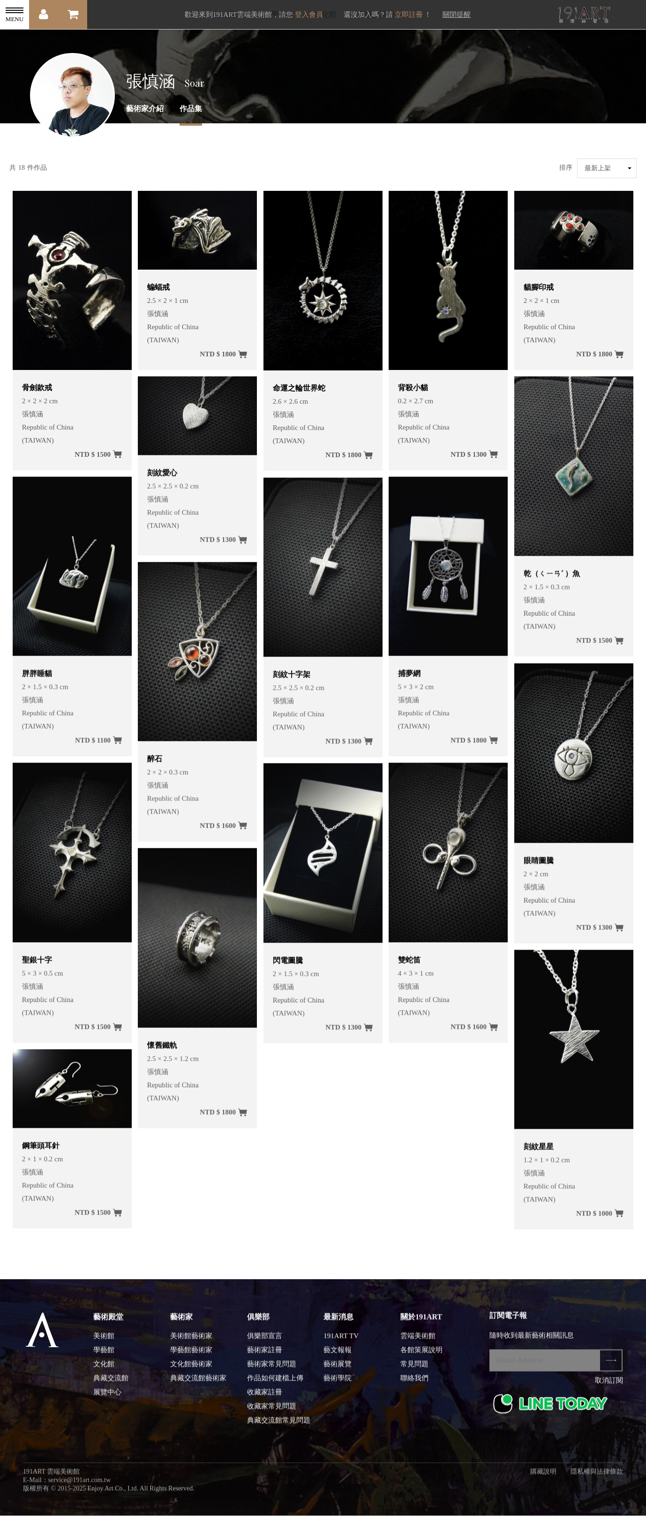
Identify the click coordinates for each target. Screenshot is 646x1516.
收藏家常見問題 (271, 1412)
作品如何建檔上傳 (275, 1384)
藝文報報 (337, 1355)
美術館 (103, 1341)
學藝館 (103, 1355)
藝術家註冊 (264, 1355)
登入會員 (309, 14)
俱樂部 (258, 1323)
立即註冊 (409, 14)
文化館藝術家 (191, 1369)
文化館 (103, 1369)
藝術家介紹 (145, 109)
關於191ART (421, 1323)
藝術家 (181, 1323)
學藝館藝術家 (191, 1355)
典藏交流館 (110, 1384)
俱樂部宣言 (264, 1341)
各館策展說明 (421, 1355)
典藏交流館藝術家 (198, 1384)
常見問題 (414, 1369)
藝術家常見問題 (271, 1369)
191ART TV (341, 1341)
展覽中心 (107, 1398)
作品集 (191, 109)
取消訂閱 (609, 1386)
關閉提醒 (457, 14)
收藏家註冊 (264, 1398)
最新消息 (338, 1323)
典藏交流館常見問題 (278, 1426)
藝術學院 (337, 1384)
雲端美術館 (418, 1341)
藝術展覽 (337, 1369)
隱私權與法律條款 (597, 1477)
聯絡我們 (414, 1384)
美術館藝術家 (191, 1341)
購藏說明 (543, 1477)
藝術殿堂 (108, 1323)
